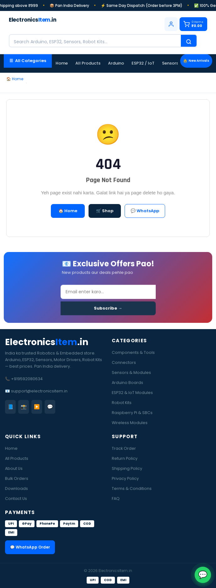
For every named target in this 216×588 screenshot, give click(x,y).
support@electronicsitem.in (39, 391)
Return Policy (125, 458)
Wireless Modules (130, 422)
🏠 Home (14, 78)
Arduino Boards (127, 382)
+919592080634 (27, 378)
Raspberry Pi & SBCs (132, 412)
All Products (87, 63)
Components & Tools (133, 352)
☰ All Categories (27, 61)
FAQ (116, 498)
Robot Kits (122, 402)
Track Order (124, 448)
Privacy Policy (125, 478)
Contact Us (16, 498)
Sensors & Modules (131, 372)
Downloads (16, 488)
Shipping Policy (127, 468)
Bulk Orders (16, 478)
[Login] (171, 24)
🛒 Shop (104, 211)
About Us (14, 468)
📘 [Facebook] (11, 406)
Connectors (124, 362)
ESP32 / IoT (143, 63)
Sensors (170, 63)
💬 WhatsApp (145, 211)
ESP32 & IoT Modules (132, 392)
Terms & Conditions (132, 488)
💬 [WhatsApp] (50, 406)
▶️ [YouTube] (37, 406)
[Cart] (193, 24)
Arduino (116, 63)
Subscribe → (108, 309)
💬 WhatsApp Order (30, 547)
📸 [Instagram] (24, 406)
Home (62, 63)
